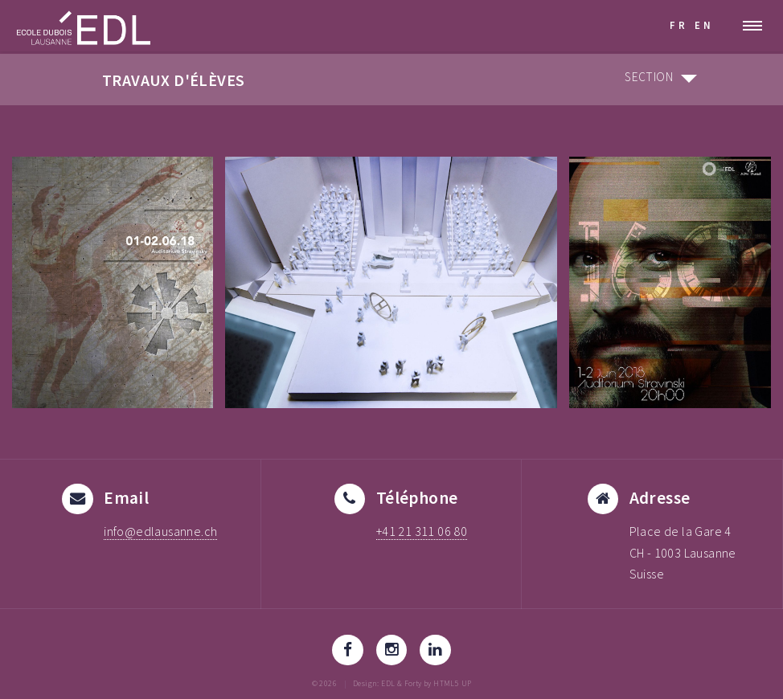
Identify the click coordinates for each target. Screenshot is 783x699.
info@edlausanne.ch (160, 531)
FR (679, 24)
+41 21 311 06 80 (421, 531)
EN (704, 24)
